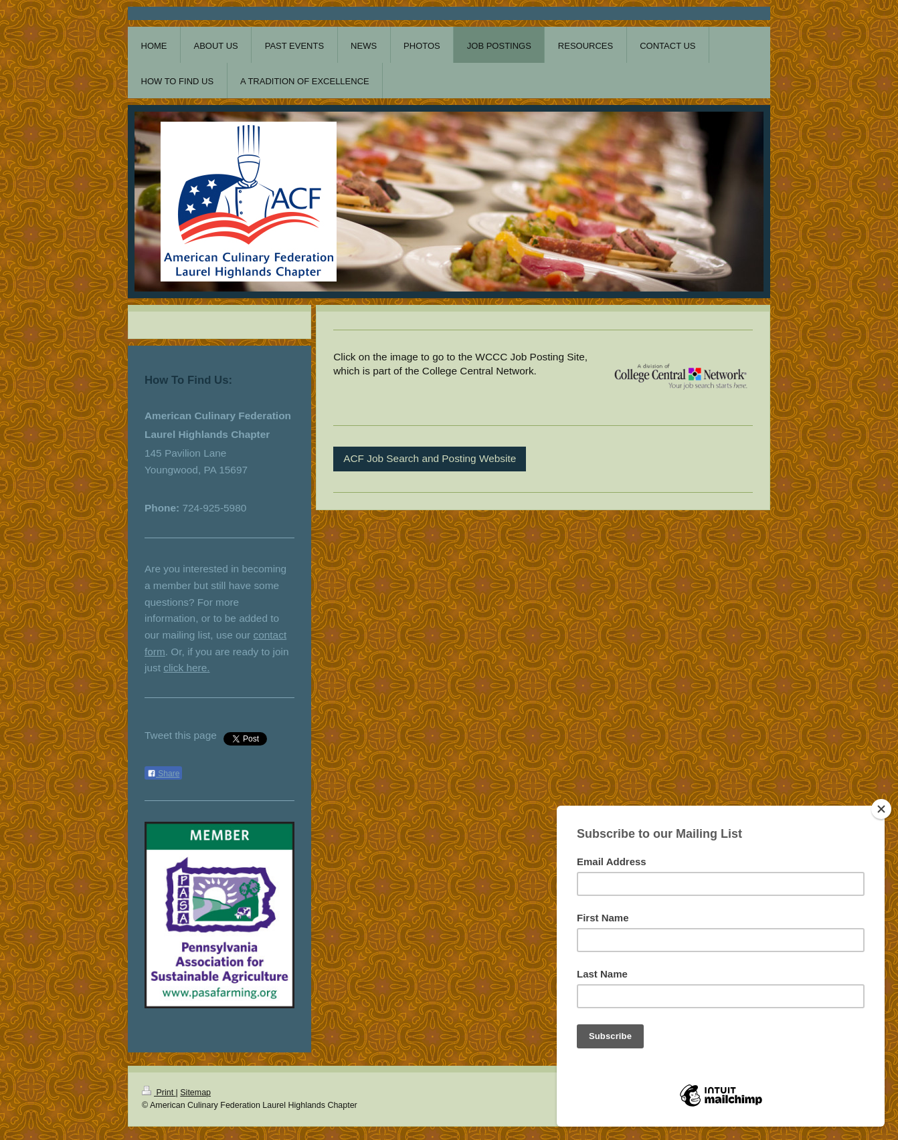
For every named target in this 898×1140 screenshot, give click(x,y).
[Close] (881, 809)
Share (163, 773)
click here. (186, 667)
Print (159, 1092)
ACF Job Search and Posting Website (429, 458)
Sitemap (195, 1092)
